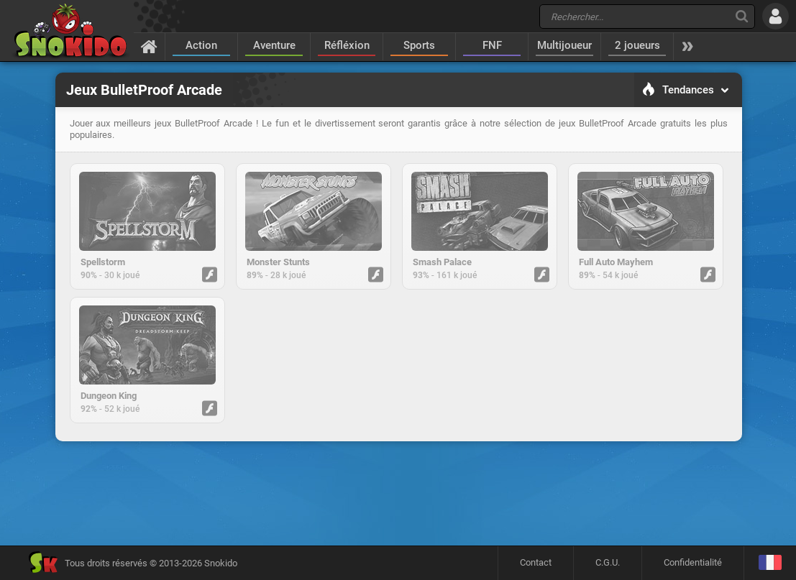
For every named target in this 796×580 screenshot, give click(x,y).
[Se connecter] (775, 16)
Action (201, 45)
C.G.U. (607, 562)
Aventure (274, 45)
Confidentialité (693, 562)
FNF (492, 45)
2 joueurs (637, 45)
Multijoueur (564, 45)
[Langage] (770, 563)
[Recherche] (742, 16)
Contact (536, 562)
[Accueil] (149, 46)
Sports (419, 45)
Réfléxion (347, 45)
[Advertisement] (398, 493)
